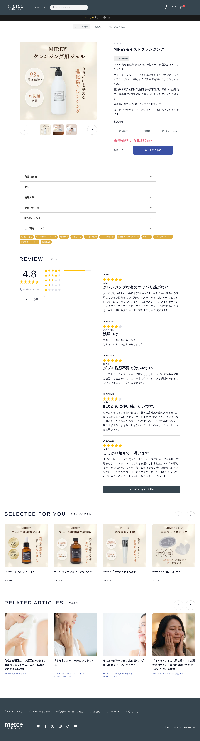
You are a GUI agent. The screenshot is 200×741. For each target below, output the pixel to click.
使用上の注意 (31, 208)
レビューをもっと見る (143, 489)
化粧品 (97, 26)
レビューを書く (32, 299)
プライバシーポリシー (39, 711)
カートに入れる (152, 150)
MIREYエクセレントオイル (73, 673)
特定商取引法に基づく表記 (69, 711)
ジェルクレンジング (163, 237)
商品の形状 (30, 176)
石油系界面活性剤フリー (128, 237)
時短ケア (64, 237)
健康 (71, 676)
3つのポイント (32, 218)
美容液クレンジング (29, 242)
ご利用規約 (94, 711)
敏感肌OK (46, 242)
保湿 (177, 673)
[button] (92, 130)
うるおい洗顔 (91, 237)
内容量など (124, 131)
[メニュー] (190, 7)
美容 (181, 673)
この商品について (34, 228)
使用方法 (29, 197)
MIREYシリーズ (61, 676)
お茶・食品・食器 (116, 26)
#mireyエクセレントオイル (16, 673)
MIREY (57, 673)
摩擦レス (146, 237)
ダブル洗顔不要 (107, 237)
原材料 (147, 131)
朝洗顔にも (76, 237)
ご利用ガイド (112, 711)
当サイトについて (13, 711)
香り (26, 187)
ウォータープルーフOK (46, 237)
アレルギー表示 (169, 131)
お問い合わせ (132, 711)
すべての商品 (81, 26)
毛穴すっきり (26, 237)
